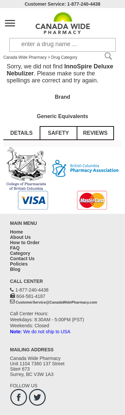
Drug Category (64, 57)
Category (20, 253)
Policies (19, 264)
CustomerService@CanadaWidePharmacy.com (56, 302)
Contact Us (22, 258)
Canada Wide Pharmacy (25, 57)
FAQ (15, 248)
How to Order (25, 242)
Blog (15, 269)
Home (16, 232)
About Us (20, 237)
